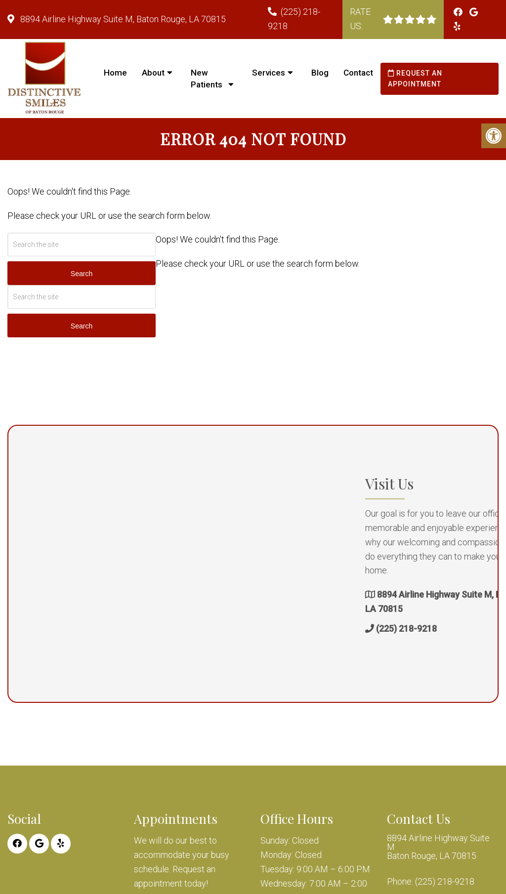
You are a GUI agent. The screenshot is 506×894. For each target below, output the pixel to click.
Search (81, 274)
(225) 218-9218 (466, 628)
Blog (320, 73)
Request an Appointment (415, 78)
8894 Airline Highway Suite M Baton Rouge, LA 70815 (438, 847)
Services (268, 73)
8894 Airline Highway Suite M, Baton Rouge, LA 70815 (122, 19)
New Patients (206, 78)
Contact (358, 73)
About (153, 73)
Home (115, 73)
